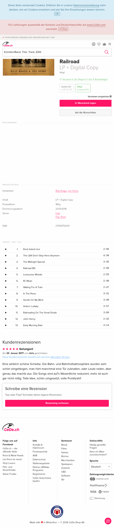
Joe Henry (73, 191)
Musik (64, 444)
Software (65, 475)
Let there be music (12, 459)
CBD (63, 471)
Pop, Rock (61, 217)
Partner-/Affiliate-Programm (41, 469)
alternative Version (60, 357)
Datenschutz (39, 459)
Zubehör (65, 468)
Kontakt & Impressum (38, 446)
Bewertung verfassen (57, 403)
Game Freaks (9, 474)
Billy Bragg (61, 191)
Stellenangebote (41, 463)
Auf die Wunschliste (85, 112)
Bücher (65, 456)
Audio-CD (66, 88)
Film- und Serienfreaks (9, 468)
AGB (35, 455)
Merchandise (68, 460)
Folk (58, 213)
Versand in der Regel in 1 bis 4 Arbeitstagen (85, 79)
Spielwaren (67, 464)
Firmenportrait (40, 451)
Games (64, 452)
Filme (64, 448)
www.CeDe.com (96, 25)
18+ (63, 479)
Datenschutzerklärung (86, 5)
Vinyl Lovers (9, 463)
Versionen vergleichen (99, 96)
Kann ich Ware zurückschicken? (98, 453)
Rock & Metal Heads (13, 455)
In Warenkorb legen (85, 103)
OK (57, 14)
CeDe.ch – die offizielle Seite (10, 450)
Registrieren (39, 474)
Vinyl (83, 88)
